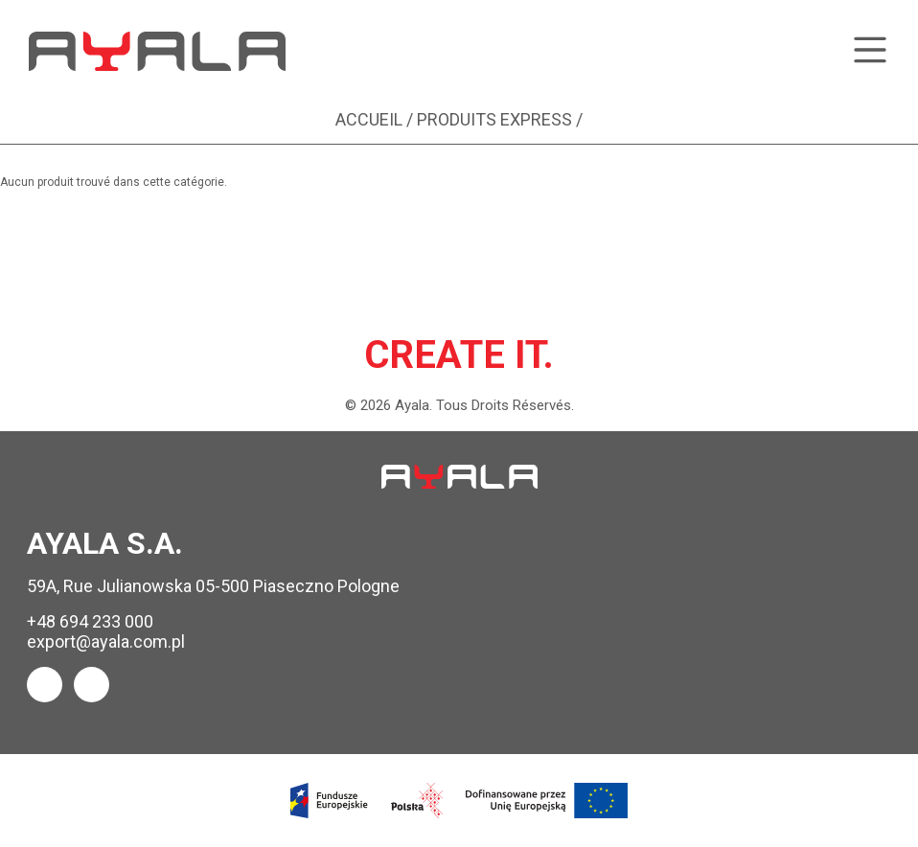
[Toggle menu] (870, 51)
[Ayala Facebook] (44, 684)
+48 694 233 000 (90, 621)
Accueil (368, 119)
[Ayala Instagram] (91, 684)
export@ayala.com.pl (106, 641)
